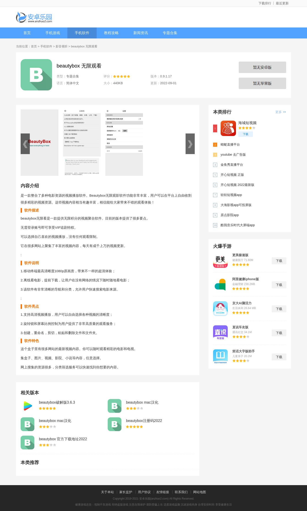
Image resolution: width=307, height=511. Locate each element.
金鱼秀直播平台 (232, 164)
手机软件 (82, 33)
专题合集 (170, 33)
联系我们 (181, 492)
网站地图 (199, 492)
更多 (280, 112)
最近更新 (282, 3)
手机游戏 (52, 33)
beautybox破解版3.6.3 (57, 402)
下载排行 (264, 3)
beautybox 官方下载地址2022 (63, 439)
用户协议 (144, 492)
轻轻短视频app (231, 195)
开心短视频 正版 (232, 175)
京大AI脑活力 (242, 303)
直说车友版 (240, 327)
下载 (245, 134)
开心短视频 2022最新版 (237, 185)
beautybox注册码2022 (144, 421)
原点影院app (230, 215)
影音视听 (62, 46)
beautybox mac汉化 (142, 402)
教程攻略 (111, 33)
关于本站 (107, 492)
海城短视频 (247, 123)
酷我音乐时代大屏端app (238, 225)
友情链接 (162, 492)
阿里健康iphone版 (245, 279)
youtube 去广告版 (233, 154)
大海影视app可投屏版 (236, 205)
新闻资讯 (140, 33)
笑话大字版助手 (243, 351)
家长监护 (125, 492)
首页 (27, 33)
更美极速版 (240, 255)
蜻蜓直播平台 (230, 144)
